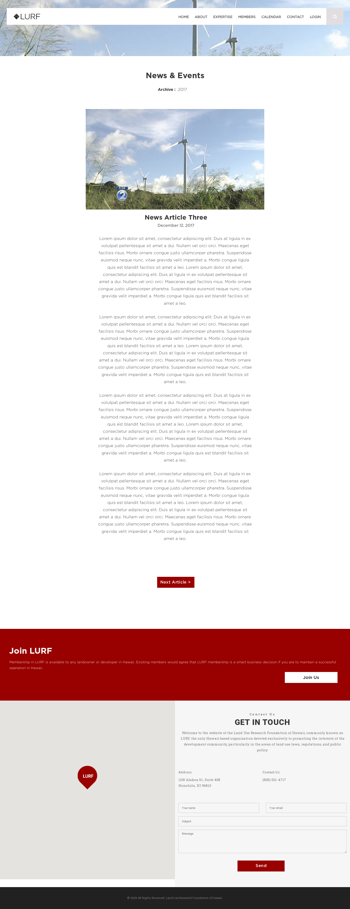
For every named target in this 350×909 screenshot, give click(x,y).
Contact (295, 17)
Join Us (311, 678)
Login (315, 17)
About (201, 17)
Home (183, 17)
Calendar (271, 17)
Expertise (222, 17)
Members (247, 17)
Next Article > (175, 582)
